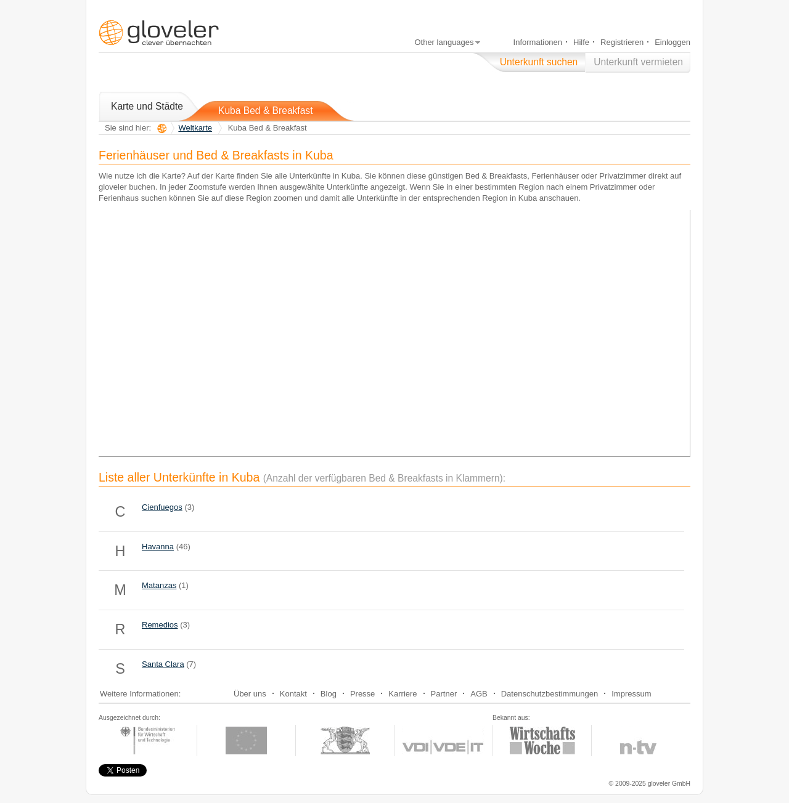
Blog (329, 693)
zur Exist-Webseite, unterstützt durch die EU (246, 740)
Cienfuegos (162, 507)
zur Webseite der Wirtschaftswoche (542, 740)
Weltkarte (195, 127)
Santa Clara (163, 664)
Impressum (631, 693)
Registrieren (622, 42)
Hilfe (581, 42)
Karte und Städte (147, 106)
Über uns (250, 693)
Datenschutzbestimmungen (550, 693)
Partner (444, 693)
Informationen (538, 42)
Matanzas (159, 585)
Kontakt (293, 693)
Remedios (160, 624)
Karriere (402, 693)
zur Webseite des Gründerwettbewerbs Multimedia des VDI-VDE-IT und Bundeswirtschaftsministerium (443, 740)
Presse (362, 693)
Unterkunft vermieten (638, 62)
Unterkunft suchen (539, 62)
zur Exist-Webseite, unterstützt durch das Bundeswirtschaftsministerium (147, 740)
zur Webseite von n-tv (638, 740)
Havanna (158, 546)
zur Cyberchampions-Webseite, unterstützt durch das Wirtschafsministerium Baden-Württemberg (345, 740)
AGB (478, 693)
